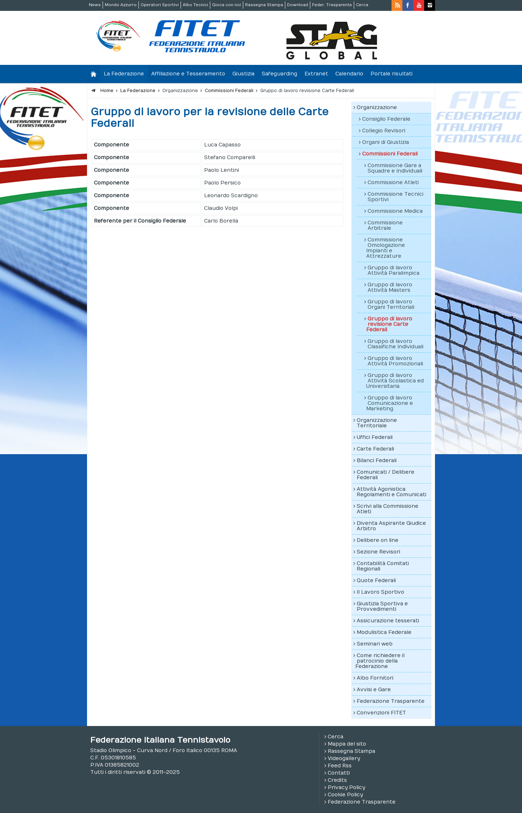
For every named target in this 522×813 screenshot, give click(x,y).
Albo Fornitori (375, 678)
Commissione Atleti (393, 182)
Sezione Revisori (378, 552)
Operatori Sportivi (160, 5)
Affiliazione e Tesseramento (188, 74)
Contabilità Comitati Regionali (383, 566)
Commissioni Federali (390, 154)
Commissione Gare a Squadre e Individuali (395, 168)
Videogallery (344, 758)
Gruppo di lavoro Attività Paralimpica (393, 270)
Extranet (316, 74)
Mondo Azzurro (121, 5)
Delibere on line (377, 540)
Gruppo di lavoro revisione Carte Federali (389, 324)
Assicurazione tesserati (388, 621)
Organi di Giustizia (385, 142)
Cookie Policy (345, 795)
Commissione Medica (395, 211)
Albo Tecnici (195, 5)
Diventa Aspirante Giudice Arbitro (391, 526)
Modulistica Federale (384, 632)
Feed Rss (340, 766)
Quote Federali (376, 580)
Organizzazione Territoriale (377, 423)
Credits (337, 780)
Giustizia (243, 74)
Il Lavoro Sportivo (380, 592)
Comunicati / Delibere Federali (385, 475)
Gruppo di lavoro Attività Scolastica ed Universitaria (395, 380)
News (95, 5)
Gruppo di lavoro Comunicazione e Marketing (389, 403)
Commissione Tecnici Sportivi (395, 197)
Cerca (362, 5)
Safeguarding (279, 74)
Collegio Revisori (383, 131)
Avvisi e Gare (374, 690)
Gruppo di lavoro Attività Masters (390, 287)
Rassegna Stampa (264, 5)
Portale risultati (391, 74)
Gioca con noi (226, 5)
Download (297, 5)
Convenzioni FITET (381, 713)
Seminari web (375, 644)
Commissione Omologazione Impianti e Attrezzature (385, 248)
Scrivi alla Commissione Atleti (387, 509)
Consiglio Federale (386, 119)
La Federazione (124, 74)
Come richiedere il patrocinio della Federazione (380, 660)
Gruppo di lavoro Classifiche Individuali (395, 344)
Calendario (349, 74)
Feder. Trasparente (332, 5)
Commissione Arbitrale (385, 225)
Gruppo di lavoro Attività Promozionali (395, 361)
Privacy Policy (346, 787)
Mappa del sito (347, 744)
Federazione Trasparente (390, 701)
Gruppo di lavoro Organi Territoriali (391, 304)
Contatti (339, 773)
